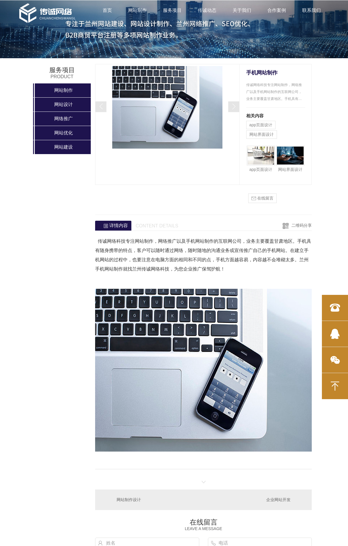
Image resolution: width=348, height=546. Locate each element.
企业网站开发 (278, 499)
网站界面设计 (261, 134)
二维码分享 (301, 225)
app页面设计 (260, 125)
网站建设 (63, 147)
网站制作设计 (129, 499)
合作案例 (276, 10)
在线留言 (262, 198)
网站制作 (137, 10)
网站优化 (63, 132)
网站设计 (63, 104)
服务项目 (172, 10)
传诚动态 (207, 10)
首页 (107, 10)
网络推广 (63, 118)
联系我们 (311, 10)
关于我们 (242, 10)
